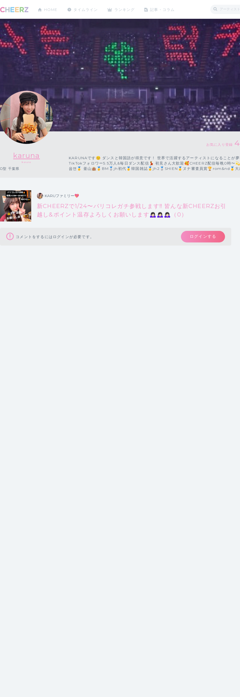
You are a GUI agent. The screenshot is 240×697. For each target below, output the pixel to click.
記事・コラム (163, 9)
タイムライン (85, 9)
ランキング (125, 9)
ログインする (202, 236)
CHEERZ (14, 9)
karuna (26, 155)
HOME (51, 9)
